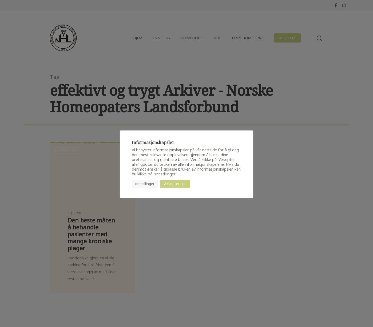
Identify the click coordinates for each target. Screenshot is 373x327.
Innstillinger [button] (144, 183)
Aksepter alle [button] (175, 183)
